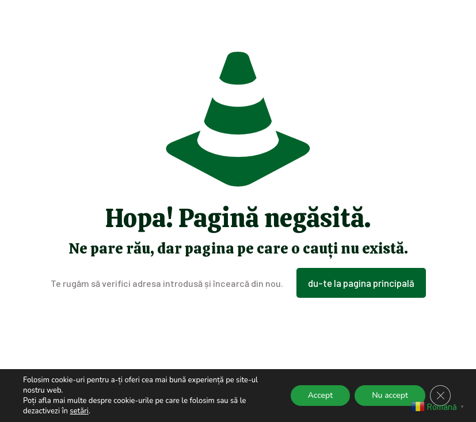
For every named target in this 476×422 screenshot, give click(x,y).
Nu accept (390, 395)
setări (79, 411)
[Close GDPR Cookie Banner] (440, 395)
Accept (320, 395)
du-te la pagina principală (361, 283)
